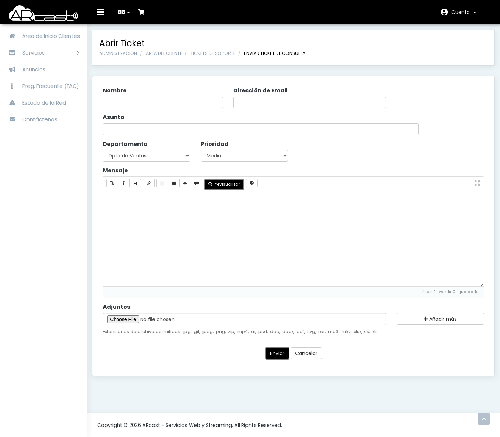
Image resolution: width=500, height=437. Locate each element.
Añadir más (436, 323)
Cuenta (463, 12)
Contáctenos (30, 119)
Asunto (119, 122)
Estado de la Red (34, 102)
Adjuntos (121, 312)
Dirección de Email (262, 96)
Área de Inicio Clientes (41, 36)
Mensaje (120, 176)
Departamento (130, 149)
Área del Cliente (169, 58)
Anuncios (24, 69)
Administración (123, 58)
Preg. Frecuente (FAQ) (41, 86)
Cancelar (306, 358)
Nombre (120, 96)
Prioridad (217, 149)
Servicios (41, 52)
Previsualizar (229, 189)
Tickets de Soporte (218, 58)
